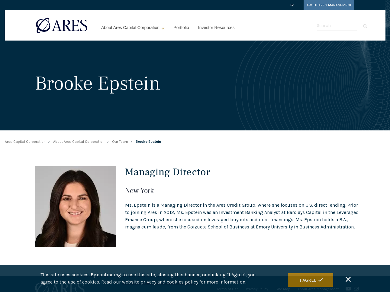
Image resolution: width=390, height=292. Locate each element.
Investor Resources (216, 27)
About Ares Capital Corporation (131, 27)
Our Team (120, 141)
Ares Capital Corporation (25, 141)
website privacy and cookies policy (160, 282)
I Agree (308, 280)
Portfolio (181, 27)
